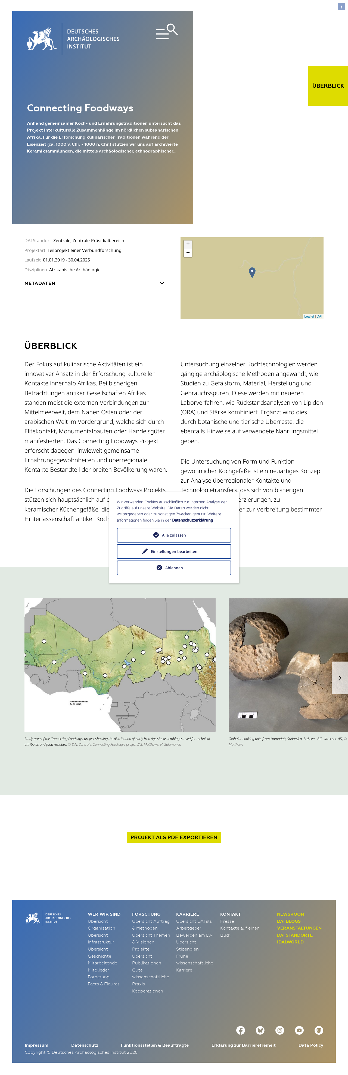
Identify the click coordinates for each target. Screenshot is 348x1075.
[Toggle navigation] (155, 39)
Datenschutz (84, 1045)
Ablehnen (174, 567)
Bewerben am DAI (194, 935)
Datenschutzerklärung (192, 520)
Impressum (36, 1045)
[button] (340, 678)
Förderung (99, 976)
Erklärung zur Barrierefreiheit (244, 1045)
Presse (227, 921)
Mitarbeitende (102, 962)
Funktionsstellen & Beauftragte (155, 1045)
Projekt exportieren (173, 837)
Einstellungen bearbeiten (174, 551)
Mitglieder (98, 969)
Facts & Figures (104, 983)
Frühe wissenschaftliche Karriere (194, 963)
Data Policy (311, 1045)
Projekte (141, 948)
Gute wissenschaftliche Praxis (150, 976)
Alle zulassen (174, 535)
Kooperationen (147, 990)
